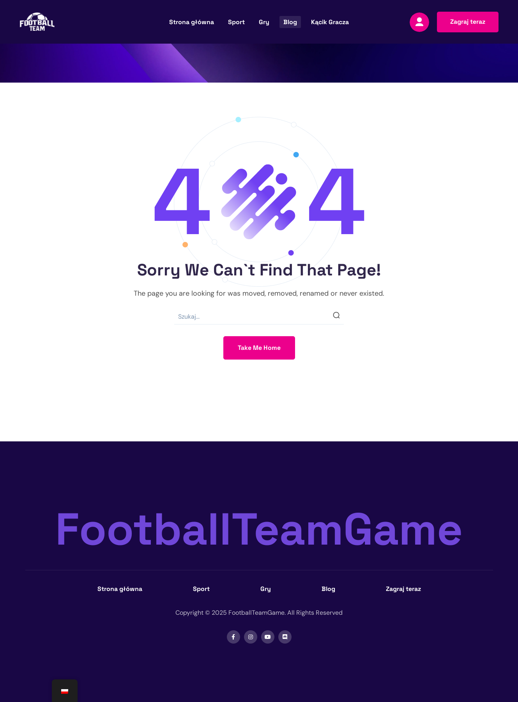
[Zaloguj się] (419, 22)
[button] (468, 22)
